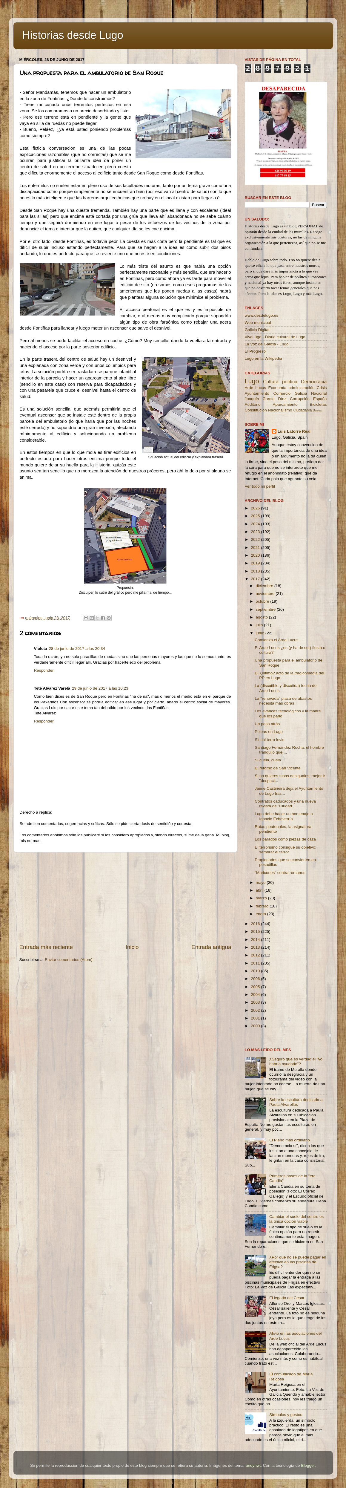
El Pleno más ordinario (289, 1140)
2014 (256, 939)
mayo (261, 882)
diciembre (265, 586)
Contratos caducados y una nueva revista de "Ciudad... (285, 803)
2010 (256, 971)
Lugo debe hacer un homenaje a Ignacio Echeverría (284, 816)
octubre (263, 601)
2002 (256, 1010)
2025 (256, 516)
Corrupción (300, 399)
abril (260, 890)
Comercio (282, 393)
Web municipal (258, 322)
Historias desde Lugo (72, 35)
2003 (256, 1002)
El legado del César (287, 1298)
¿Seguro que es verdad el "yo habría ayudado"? (295, 1061)
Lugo (252, 381)
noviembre (266, 593)
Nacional (319, 393)
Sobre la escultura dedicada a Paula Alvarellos (296, 1102)
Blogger (308, 1465)
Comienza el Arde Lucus (276, 640)
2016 (256, 923)
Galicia (301, 393)
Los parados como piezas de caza (285, 839)
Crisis (322, 387)
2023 (256, 531)
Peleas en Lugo (269, 731)
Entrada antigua (211, 947)
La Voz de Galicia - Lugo (267, 344)
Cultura (271, 381)
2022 (256, 539)
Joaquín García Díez (266, 399)
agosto (262, 617)
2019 (256, 563)
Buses (317, 410)
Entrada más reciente (46, 947)
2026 (256, 508)
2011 (256, 963)
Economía (277, 387)
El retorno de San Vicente (278, 768)
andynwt (253, 1465)
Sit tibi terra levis (269, 739)
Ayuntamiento (257, 393)
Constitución (256, 410)
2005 (256, 987)
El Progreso (255, 351)
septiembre (266, 609)
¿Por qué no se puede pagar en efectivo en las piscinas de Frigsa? (297, 1262)
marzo (262, 898)
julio (260, 625)
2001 (256, 1018)
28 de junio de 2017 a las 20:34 (77, 648)
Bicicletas (318, 404)
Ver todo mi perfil (260, 486)
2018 (256, 571)
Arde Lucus (255, 387)
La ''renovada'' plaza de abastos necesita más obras (283, 700)
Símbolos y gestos (285, 1414)
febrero (263, 906)
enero (261, 914)
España (320, 399)
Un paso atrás (267, 724)
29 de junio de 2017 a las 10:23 (100, 688)
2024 (256, 524)
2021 (256, 547)
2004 (256, 994)
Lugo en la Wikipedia (263, 358)
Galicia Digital (257, 329)
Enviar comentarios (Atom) (69, 959)
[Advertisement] (125, 898)
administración (301, 387)
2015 (256, 931)
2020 (256, 555)
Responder (44, 670)
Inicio (132, 947)
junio (260, 633)
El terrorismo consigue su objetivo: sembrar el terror (285, 849)
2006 (256, 978)
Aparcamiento (285, 404)
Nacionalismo (280, 410)
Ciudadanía (302, 410)
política (289, 381)
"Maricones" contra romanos (280, 872)
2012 (256, 955)
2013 (256, 947)
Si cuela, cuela (268, 760)
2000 (256, 1026)
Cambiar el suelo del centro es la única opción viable (296, 1219)
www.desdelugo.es (262, 315)
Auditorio (253, 404)
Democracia (314, 381)
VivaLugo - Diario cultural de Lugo (275, 337)
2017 (256, 579)
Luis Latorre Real (294, 431)
